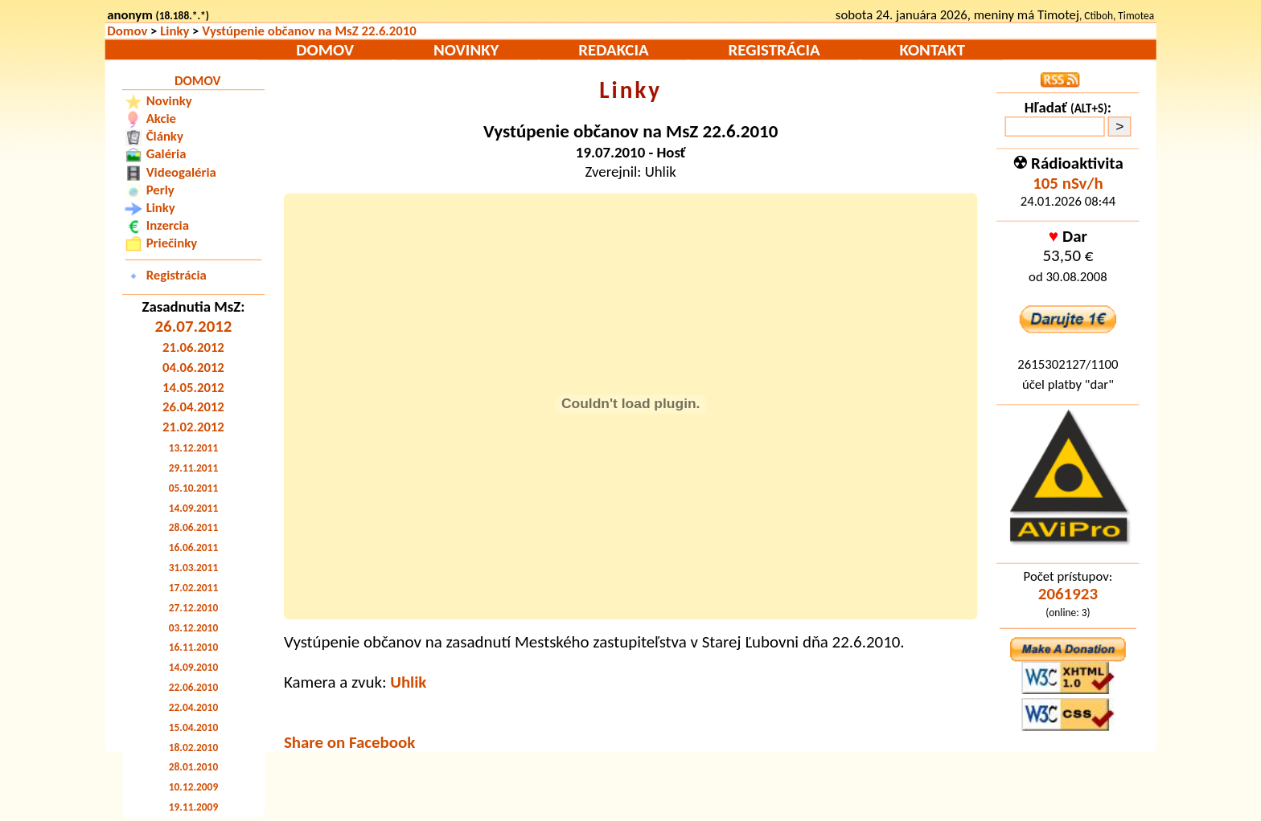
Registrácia (774, 50)
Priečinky (171, 243)
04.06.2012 (193, 367)
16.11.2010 (193, 647)
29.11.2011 (193, 468)
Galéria (166, 153)
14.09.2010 (193, 667)
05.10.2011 (193, 488)
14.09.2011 (193, 508)
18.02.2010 (193, 747)
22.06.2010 (193, 687)
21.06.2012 (193, 347)
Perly (160, 190)
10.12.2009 (193, 787)
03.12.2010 (193, 628)
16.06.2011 (193, 547)
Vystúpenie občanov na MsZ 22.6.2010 (309, 31)
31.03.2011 (193, 567)
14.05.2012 (193, 387)
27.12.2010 (193, 608)
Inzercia (167, 225)
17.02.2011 (193, 587)
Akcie (161, 118)
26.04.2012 (193, 407)
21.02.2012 (193, 427)
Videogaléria (181, 172)
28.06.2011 (193, 527)
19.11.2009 (193, 807)
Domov (127, 31)
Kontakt (932, 50)
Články (164, 136)
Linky (174, 31)
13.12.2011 (193, 448)
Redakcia (613, 50)
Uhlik (408, 682)
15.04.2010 (193, 727)
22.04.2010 (193, 707)
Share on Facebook (349, 742)
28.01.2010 (193, 767)
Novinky (466, 50)
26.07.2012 (193, 327)
